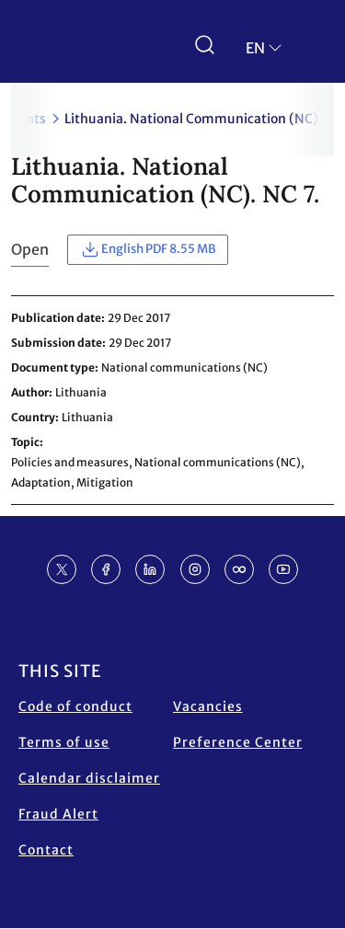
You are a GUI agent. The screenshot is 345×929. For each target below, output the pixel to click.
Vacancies (208, 706)
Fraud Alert (58, 814)
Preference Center (238, 742)
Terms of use (63, 742)
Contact (46, 850)
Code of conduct (75, 706)
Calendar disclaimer (89, 778)
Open (30, 249)
